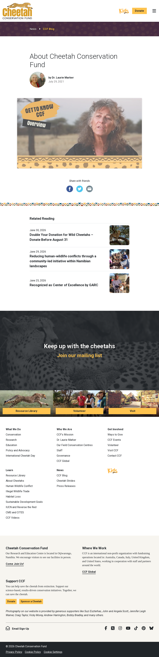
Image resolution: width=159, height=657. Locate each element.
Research (11, 439)
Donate (139, 10)
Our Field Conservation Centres (75, 445)
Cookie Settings (53, 652)
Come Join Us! (15, 563)
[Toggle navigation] (154, 11)
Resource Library (26, 411)
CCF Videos (12, 517)
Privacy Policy (14, 652)
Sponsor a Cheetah (31, 601)
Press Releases (66, 486)
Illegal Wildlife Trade (17, 491)
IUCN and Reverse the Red (21, 507)
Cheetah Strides (66, 480)
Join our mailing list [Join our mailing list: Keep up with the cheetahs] (79, 355)
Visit (132, 411)
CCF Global (63, 461)
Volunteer (79, 411)
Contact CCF (115, 455)
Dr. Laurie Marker (66, 439)
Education (11, 445)
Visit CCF (113, 450)
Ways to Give (115, 434)
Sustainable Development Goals (24, 501)
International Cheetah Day (20, 455)
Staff (59, 450)
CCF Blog (48, 29)
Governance (63, 455)
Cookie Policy (33, 652)
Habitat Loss (13, 496)
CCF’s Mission (65, 434)
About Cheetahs (15, 480)
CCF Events (114, 439)
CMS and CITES (15, 512)
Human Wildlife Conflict (19, 486)
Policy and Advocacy (18, 450)
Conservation (13, 434)
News (33, 29)
